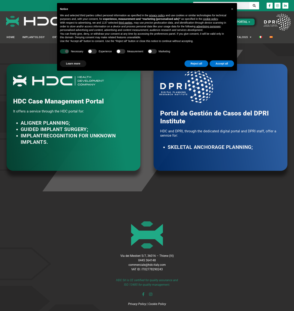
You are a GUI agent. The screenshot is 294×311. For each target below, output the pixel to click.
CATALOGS (242, 37)
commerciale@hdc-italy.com (147, 265)
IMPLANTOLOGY (33, 37)
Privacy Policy (137, 304)
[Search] (254, 5)
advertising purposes (208, 26)
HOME (11, 37)
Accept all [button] (222, 63)
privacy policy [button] (157, 15)
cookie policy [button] (210, 18)
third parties (125, 22)
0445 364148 (147, 260)
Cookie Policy (157, 304)
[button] (232, 9)
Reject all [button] (196, 63)
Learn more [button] (73, 63)
